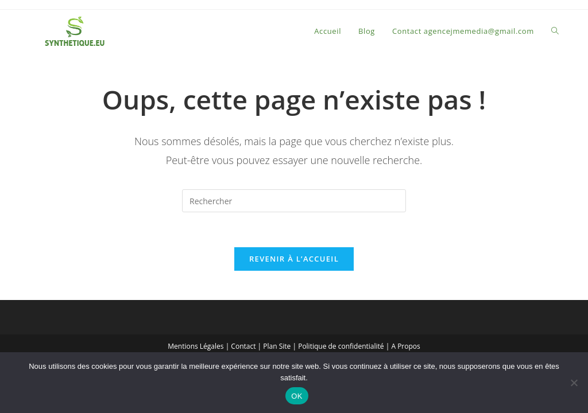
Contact (243, 346)
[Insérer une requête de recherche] (294, 200)
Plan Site (277, 346)
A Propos (405, 346)
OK (296, 396)
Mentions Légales (195, 346)
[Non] (573, 382)
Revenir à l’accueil (294, 259)
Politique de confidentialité (341, 346)
